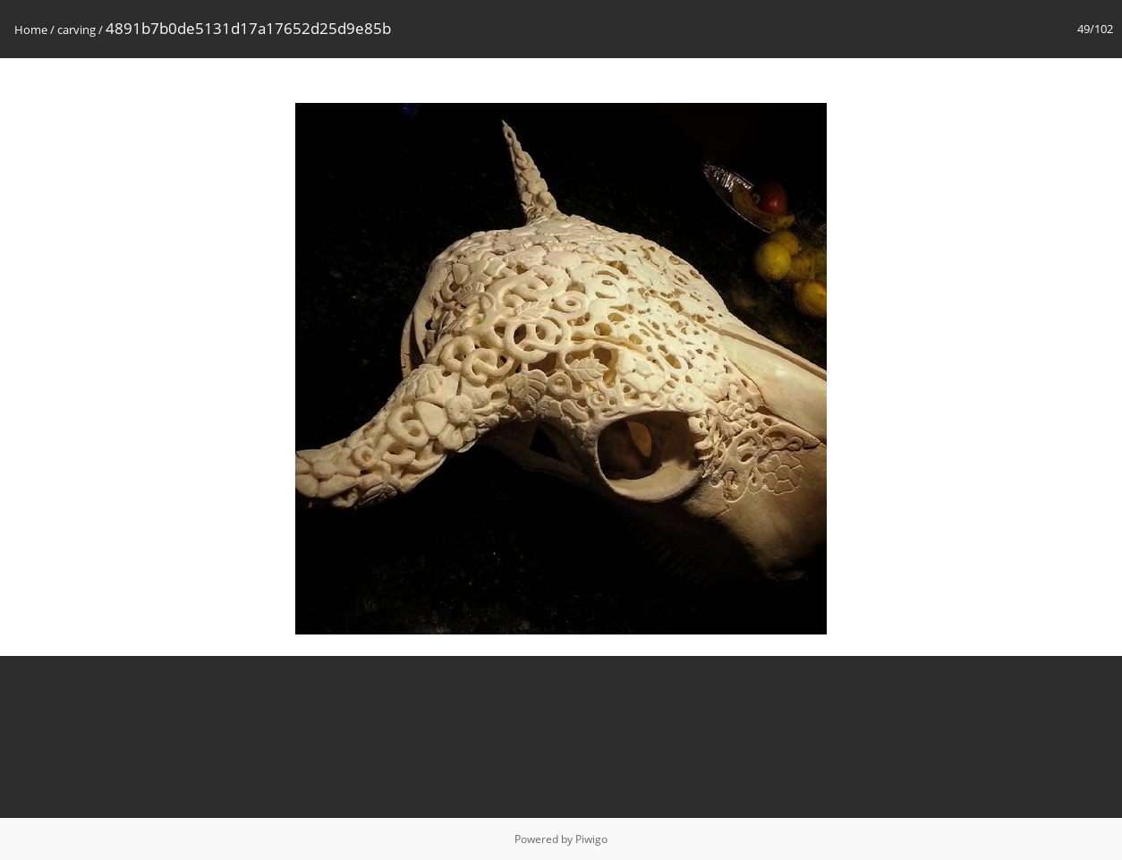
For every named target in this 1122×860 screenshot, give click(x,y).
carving (76, 29)
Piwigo (591, 839)
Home (30, 29)
